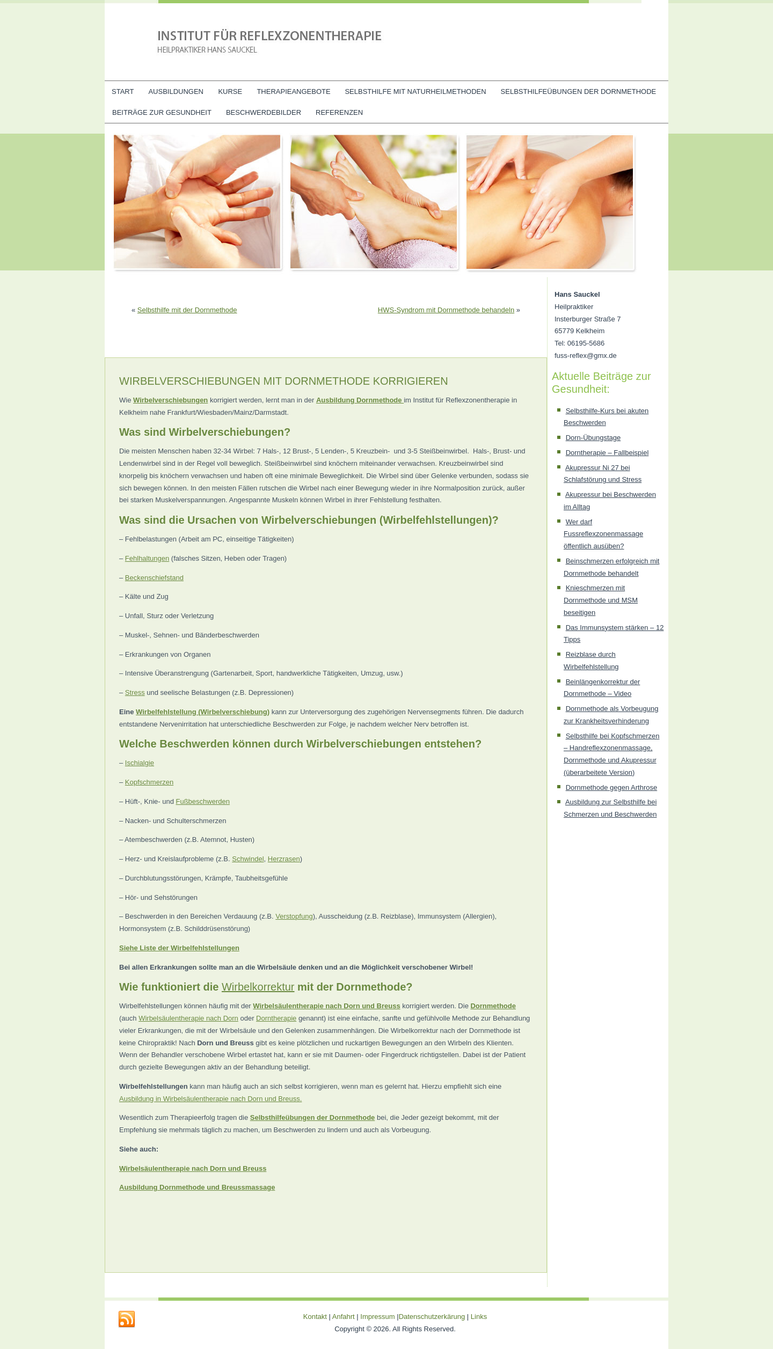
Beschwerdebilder (263, 112)
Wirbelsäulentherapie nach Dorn (188, 1018)
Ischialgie (139, 763)
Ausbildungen (175, 91)
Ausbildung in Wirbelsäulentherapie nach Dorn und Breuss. (210, 1099)
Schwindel (248, 859)
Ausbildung (335, 400)
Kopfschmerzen (149, 782)
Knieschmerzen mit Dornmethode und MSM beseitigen (601, 600)
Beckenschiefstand (154, 578)
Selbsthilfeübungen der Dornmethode (579, 91)
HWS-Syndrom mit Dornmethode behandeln (446, 310)
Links (479, 1317)
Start (123, 91)
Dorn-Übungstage (593, 438)
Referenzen (339, 112)
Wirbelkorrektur (258, 987)
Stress (135, 692)
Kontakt (315, 1317)
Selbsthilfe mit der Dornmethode (187, 310)
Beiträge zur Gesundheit (162, 112)
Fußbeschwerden (203, 801)
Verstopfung (293, 916)
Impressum (377, 1317)
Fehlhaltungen (147, 558)
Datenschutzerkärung (433, 1317)
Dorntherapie (276, 1018)
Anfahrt (343, 1317)
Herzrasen (284, 859)
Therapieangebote (293, 91)
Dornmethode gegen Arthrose (612, 787)
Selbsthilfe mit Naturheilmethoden (415, 91)
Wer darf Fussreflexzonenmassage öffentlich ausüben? (603, 534)
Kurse (230, 91)
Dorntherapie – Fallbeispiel (607, 453)
